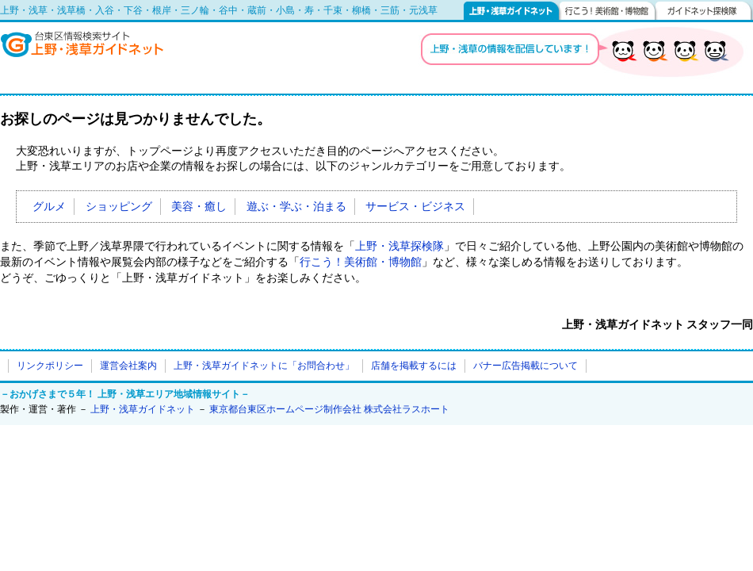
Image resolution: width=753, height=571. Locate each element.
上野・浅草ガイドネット (512, 11)
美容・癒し (199, 207)
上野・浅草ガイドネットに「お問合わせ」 (264, 365)
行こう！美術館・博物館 (608, 11)
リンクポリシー (50, 365)
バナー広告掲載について (525, 365)
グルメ (49, 207)
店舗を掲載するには (414, 365)
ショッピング (119, 207)
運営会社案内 (128, 365)
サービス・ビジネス (415, 207)
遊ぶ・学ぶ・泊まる (296, 207)
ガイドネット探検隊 (704, 11)
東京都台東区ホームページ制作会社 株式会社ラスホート (329, 409)
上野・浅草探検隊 (399, 246)
